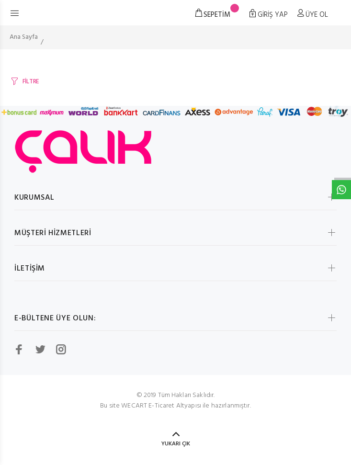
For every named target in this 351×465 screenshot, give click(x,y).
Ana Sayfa (24, 37)
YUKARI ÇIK (175, 444)
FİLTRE (31, 82)
